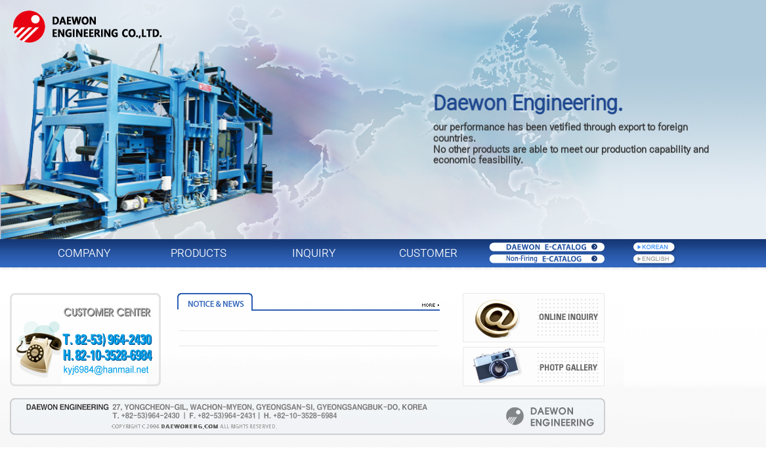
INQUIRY (313, 253)
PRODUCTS (198, 253)
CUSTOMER (428, 253)
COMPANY (84, 253)
